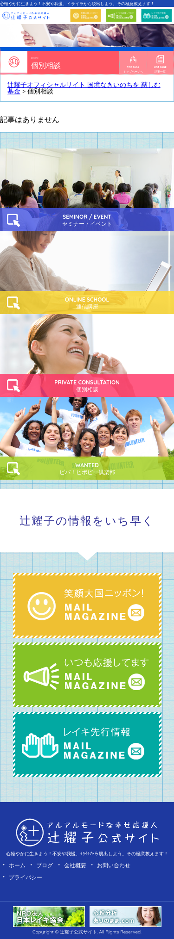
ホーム (17, 865)
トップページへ (133, 64)
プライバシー (25, 877)
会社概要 (75, 865)
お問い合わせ (113, 865)
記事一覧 (160, 64)
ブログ (44, 865)
